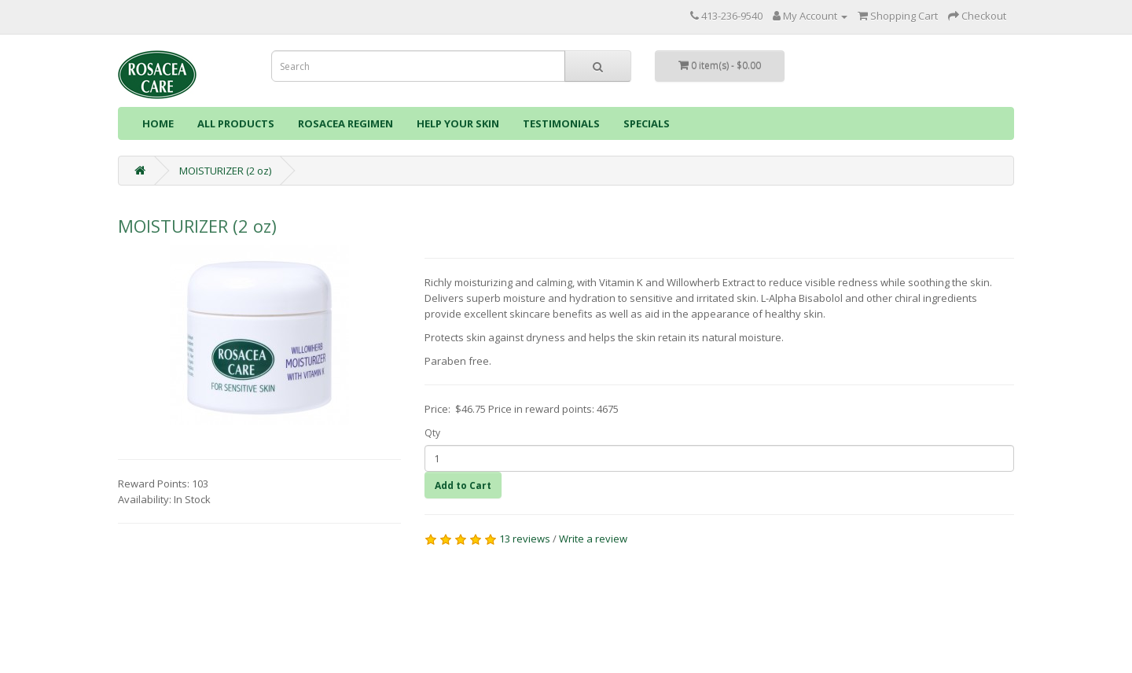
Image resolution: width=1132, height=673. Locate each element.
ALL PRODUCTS (235, 123)
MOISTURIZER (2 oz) (225, 171)
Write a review (593, 538)
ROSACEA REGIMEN (345, 123)
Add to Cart (463, 485)
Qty (432, 432)
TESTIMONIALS (561, 123)
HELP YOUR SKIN (458, 123)
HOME (158, 123)
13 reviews (524, 538)
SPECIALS (646, 123)
